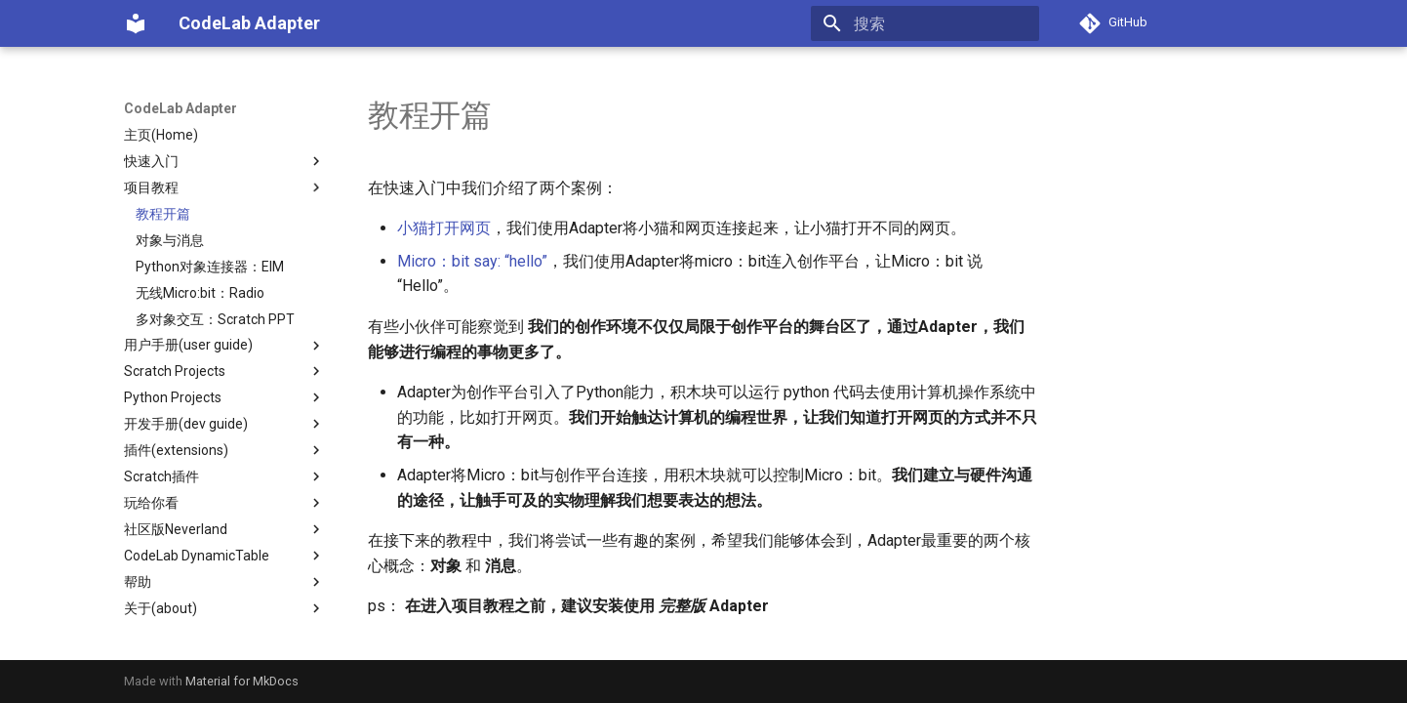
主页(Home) (161, 135)
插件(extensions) (224, 450)
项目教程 (224, 187)
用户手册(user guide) (224, 345)
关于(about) (224, 608)
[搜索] (925, 23)
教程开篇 (163, 214)
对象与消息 (170, 240)
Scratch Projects (224, 371)
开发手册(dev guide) (224, 424)
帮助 (224, 582)
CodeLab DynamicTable (224, 555)
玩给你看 (224, 503)
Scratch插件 (224, 476)
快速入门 (224, 161)
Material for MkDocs (242, 681)
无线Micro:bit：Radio (200, 293)
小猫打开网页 (444, 228)
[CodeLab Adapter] (135, 23)
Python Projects (224, 397)
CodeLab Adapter (180, 108)
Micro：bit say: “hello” (472, 261)
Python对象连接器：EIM (210, 266)
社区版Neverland (224, 529)
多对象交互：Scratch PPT (215, 319)
